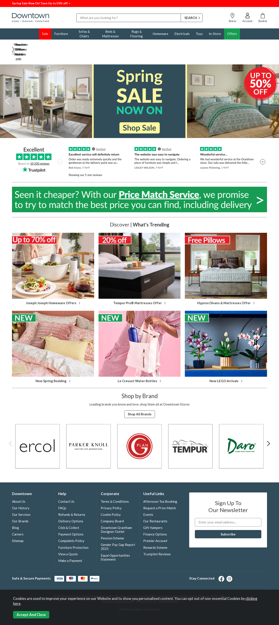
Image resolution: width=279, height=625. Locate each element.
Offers (232, 34)
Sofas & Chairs (84, 33)
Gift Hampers (153, 513)
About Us (18, 487)
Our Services (21, 500)
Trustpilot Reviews (157, 540)
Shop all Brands (139, 400)
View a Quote (68, 540)
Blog (15, 513)
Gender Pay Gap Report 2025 (118, 532)
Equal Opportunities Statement (115, 543)
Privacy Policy (111, 494)
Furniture (61, 34)
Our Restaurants (155, 507)
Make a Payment (70, 546)
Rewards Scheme (155, 533)
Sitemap (18, 526)
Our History (20, 494)
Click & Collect (68, 513)
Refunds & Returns (71, 500)
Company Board (112, 507)
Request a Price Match (159, 494)
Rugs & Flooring (136, 33)
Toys (199, 34)
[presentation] (7, 86)
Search (76, 13)
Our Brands (20, 507)
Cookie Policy (111, 500)
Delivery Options (70, 507)
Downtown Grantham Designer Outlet (116, 515)
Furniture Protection (73, 533)
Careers (18, 520)
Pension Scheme (112, 524)
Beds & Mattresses (110, 33)
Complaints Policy (71, 526)
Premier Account (155, 526)
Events (148, 500)
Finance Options (155, 520)
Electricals (182, 34)
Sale (45, 34)
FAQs (62, 494)
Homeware (160, 34)
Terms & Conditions (115, 487)
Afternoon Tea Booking (160, 487)
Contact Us (66, 487)
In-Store (215, 34)
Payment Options (70, 520)
